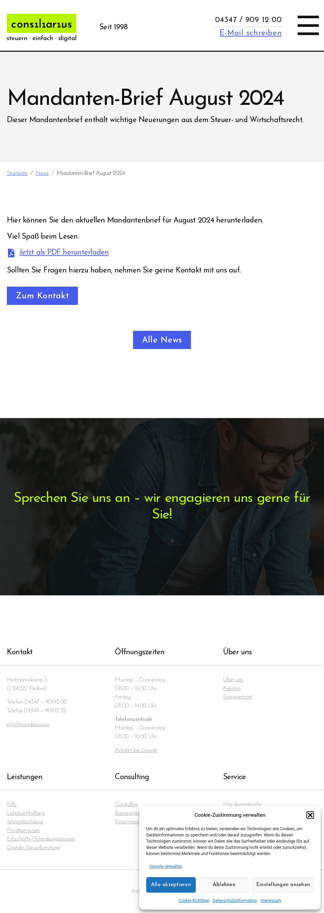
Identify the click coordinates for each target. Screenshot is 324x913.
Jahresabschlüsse (25, 822)
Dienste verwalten (166, 866)
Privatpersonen (23, 831)
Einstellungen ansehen (283, 884)
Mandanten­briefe (242, 805)
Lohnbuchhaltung (25, 813)
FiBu (12, 805)
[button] (310, 815)
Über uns (233, 680)
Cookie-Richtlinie (194, 900)
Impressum (271, 900)
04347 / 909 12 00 (248, 20)
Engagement (237, 697)
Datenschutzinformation (235, 900)
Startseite (17, 173)
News (42, 173)
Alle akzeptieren (171, 884)
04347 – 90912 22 (45, 711)
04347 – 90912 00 (45, 702)
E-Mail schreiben (251, 33)
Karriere (232, 689)
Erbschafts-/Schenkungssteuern (41, 839)
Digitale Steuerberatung (33, 848)
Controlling (126, 805)
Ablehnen (224, 884)
